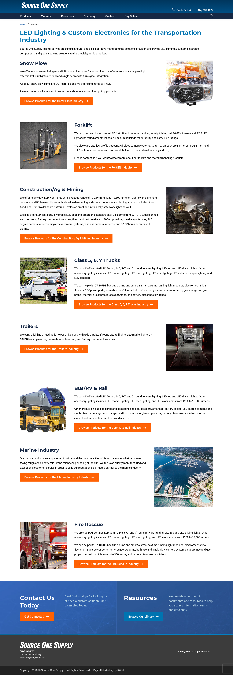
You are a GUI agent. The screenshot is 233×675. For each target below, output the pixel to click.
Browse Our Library (141, 618)
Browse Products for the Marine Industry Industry (57, 478)
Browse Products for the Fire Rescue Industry (109, 565)
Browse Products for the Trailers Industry (51, 350)
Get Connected (34, 618)
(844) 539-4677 (205, 10)
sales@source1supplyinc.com (194, 651)
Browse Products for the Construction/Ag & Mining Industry (63, 239)
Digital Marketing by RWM (108, 670)
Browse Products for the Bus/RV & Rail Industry (110, 429)
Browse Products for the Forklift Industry (106, 169)
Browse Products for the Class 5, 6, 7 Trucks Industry (113, 305)
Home (23, 25)
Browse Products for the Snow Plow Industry (53, 102)
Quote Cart (180, 10)
